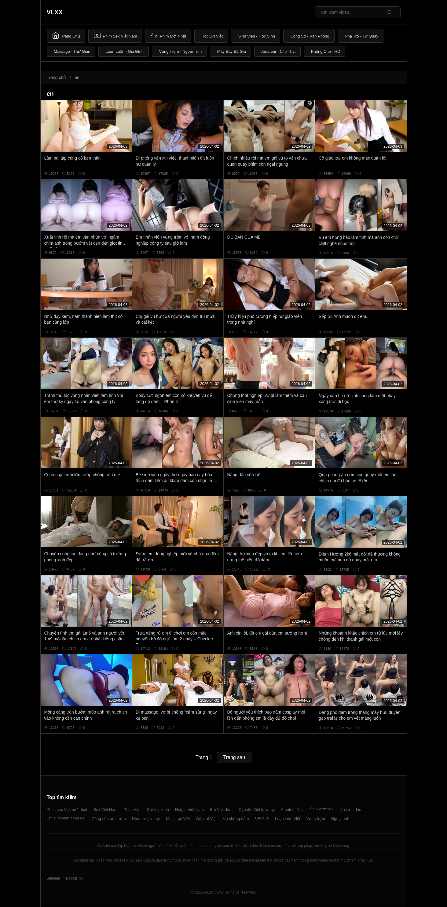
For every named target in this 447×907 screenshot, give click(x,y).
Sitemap (53, 878)
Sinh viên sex (321, 809)
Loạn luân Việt (287, 818)
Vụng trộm (315, 818)
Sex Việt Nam (105, 809)
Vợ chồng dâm (236, 818)
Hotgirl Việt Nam (189, 809)
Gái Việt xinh (158, 809)
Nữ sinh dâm (350, 809)
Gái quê (262, 818)
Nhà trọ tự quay (146, 818)
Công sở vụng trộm (109, 818)
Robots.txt (74, 878)
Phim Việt (132, 809)
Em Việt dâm (221, 809)
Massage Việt (178, 818)
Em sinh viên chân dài (66, 818)
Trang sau (234, 757)
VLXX (55, 12)
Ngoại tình (340, 818)
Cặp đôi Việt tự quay (257, 809)
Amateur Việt (292, 809)
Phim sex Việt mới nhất (67, 809)
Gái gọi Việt (206, 818)
